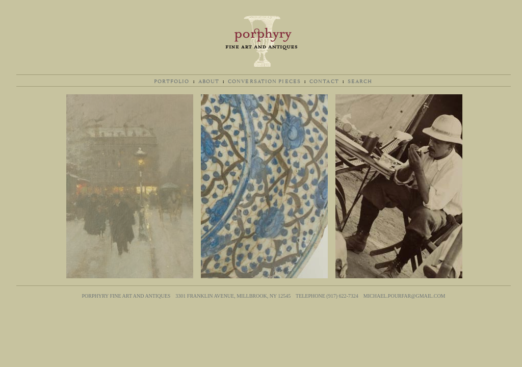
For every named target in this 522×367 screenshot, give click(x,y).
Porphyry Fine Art (261, 41)
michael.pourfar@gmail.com (404, 296)
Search (360, 81)
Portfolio (172, 81)
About (209, 81)
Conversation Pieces (264, 81)
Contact (324, 81)
